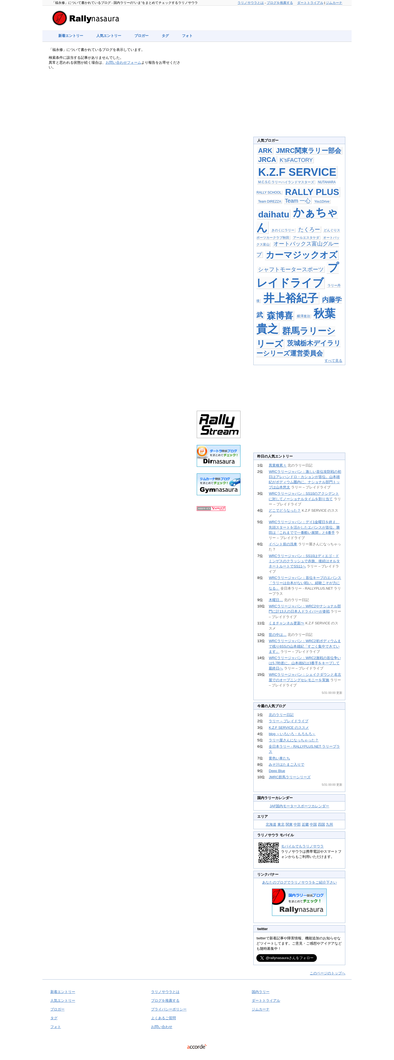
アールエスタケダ (306, 238)
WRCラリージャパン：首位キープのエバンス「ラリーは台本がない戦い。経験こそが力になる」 (305, 583)
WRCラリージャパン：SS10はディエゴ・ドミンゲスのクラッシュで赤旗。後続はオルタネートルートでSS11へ (304, 561)
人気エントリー (108, 36)
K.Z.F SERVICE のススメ (289, 728)
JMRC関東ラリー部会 (308, 150)
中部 (297, 824)
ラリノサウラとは (250, 2)
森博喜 (280, 316)
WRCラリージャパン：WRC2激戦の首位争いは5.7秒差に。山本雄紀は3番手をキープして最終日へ (305, 663)
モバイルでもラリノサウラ (302, 846)
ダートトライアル (310, 2)
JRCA (267, 159)
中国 (313, 824)
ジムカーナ (334, 2)
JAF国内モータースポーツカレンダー (299, 806)
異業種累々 (277, 465)
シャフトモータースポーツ (291, 269)
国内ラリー (261, 992)
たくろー (309, 229)
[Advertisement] (219, 137)
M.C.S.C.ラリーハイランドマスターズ (286, 182)
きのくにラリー (282, 230)
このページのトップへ (327, 973)
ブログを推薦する (280, 2)
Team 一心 (298, 201)
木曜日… (276, 600)
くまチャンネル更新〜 (286, 623)
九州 (329, 824)
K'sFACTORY (296, 160)
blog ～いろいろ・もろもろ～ (292, 734)
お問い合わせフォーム (123, 62)
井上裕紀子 (290, 298)
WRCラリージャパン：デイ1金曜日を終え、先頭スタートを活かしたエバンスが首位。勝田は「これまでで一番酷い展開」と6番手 (304, 527)
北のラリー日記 (281, 715)
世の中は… (277, 635)
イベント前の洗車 (283, 544)
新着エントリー (70, 36)
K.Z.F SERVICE (297, 172)
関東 (289, 824)
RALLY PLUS (312, 192)
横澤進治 (303, 316)
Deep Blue (277, 771)
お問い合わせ (161, 1027)
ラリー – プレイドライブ (288, 721)
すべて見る (333, 361)
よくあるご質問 (163, 1018)
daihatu (273, 214)
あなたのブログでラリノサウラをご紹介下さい (299, 882)
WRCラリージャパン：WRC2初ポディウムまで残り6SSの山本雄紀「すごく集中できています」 (305, 646)
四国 (321, 824)
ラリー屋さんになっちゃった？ (293, 740)
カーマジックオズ (302, 255)
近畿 (305, 824)
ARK (265, 150)
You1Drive (321, 201)
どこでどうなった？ (285, 510)
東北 (281, 824)
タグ (165, 36)
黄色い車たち (279, 758)
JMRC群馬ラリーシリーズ (290, 777)
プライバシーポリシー (169, 1009)
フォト (187, 36)
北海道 (271, 824)
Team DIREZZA (269, 201)
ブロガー (141, 36)
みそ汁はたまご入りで (286, 764)
